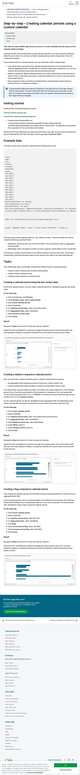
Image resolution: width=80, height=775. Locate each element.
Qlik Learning (9, 644)
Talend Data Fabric (12, 669)
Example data (10, 38)
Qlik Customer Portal (12, 647)
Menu (77, 4)
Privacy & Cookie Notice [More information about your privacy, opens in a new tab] (35, 772)
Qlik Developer (10, 638)
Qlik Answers (10, 680)
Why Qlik (8, 696)
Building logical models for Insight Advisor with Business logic (26, 14)
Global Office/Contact (13, 749)
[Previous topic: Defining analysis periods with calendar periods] (20, 620)
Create (34, 9)
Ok (65, 765)
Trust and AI (9, 704)
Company (8, 726)
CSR (6, 732)
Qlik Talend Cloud (11, 666)
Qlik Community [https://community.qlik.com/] (55, 760)
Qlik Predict (9, 683)
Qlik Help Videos (11, 635)
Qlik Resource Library (13, 650)
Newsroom (9, 746)
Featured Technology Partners (16, 713)
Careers (8, 743)
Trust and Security (11, 699)
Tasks (8, 41)
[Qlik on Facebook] (72, 759)
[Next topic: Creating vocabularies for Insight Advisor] (59, 620)
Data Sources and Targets (14, 716)
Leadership (9, 729)
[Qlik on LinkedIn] (68, 759)
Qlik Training (9, 641)
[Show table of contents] (4, 9)
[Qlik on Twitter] (65, 759)
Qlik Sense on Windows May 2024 (18, 9)
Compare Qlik (10, 710)
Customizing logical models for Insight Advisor (21, 12)
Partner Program (11, 740)
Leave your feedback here (15, 611)
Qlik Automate (10, 686)
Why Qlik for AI (10, 707)
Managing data (43, 9)
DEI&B (7, 734)
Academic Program (12, 737)
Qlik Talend (9, 663)
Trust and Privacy (11, 701)
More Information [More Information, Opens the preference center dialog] (65, 770)
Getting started (11, 36)
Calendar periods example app (15, 113)
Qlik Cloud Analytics (12, 677)
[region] (39, 768)
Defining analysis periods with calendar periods (22, 17)
